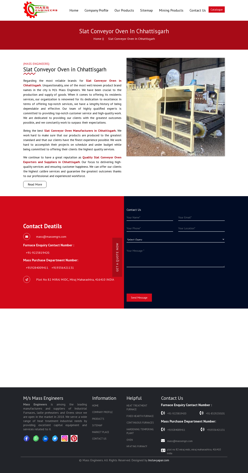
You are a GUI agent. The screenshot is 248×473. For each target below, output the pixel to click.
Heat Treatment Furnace (137, 407)
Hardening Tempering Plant (140, 431)
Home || (98, 39)
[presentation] (153, 278)
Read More (35, 184)
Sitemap (146, 10)
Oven (130, 439)
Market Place (100, 432)
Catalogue (217, 9)
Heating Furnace (137, 446)
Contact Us (198, 10)
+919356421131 (213, 429)
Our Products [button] (124, 10)
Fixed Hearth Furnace (140, 416)
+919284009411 (173, 429)
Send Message (139, 297)
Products (98, 418)
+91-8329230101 (212, 413)
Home (73, 10)
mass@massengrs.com (177, 441)
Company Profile (96, 10)
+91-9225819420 (173, 413)
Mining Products (171, 10)
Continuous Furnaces (140, 422)
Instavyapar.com (158, 460)
